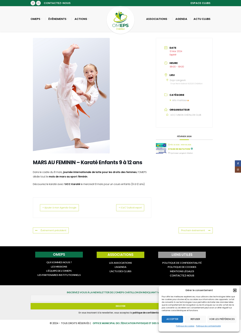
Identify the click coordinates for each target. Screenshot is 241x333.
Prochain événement (196, 232)
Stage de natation (179, 151)
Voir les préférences (222, 319)
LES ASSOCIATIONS (120, 265)
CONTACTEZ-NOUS (182, 278)
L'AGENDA (120, 269)
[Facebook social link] (33, 3)
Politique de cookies (185, 326)
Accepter (172, 319)
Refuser (195, 319)
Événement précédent (50, 232)
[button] (234, 290)
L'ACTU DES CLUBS (120, 273)
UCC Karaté (72, 186)
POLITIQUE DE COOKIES (182, 269)
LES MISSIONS (59, 268)
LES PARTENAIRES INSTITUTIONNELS (59, 277)
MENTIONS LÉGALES (182, 273)
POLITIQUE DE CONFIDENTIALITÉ (182, 265)
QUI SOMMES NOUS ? (59, 264)
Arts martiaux (179, 102)
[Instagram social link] (38, 3)
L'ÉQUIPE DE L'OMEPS (59, 273)
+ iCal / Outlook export (127, 209)
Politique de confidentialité (208, 326)
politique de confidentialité (147, 315)
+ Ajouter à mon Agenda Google (62, 209)
